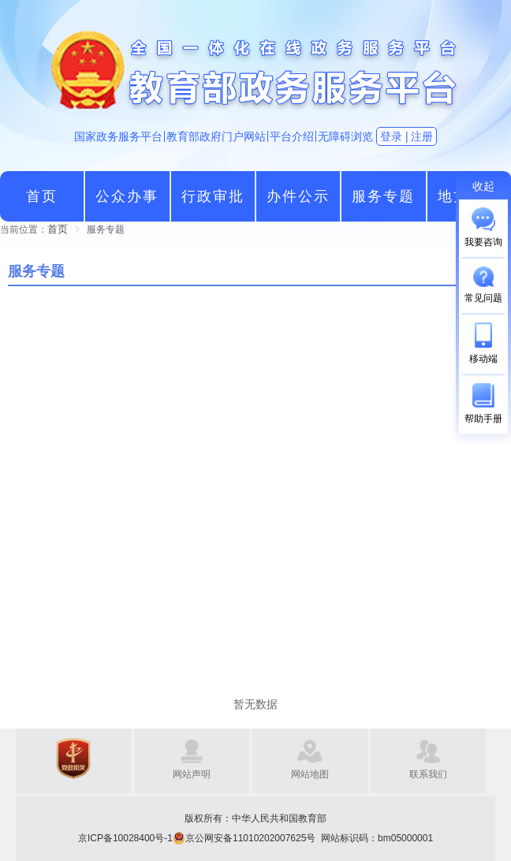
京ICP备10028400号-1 (125, 838)
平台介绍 (292, 136)
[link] (57, 229)
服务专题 (383, 196)
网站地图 (310, 774)
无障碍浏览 (345, 136)
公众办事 (127, 196)
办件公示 (298, 196)
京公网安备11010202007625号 (250, 838)
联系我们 (428, 774)
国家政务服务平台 (118, 136)
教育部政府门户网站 (216, 136)
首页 (42, 196)
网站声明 (192, 774)
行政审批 (212, 196)
